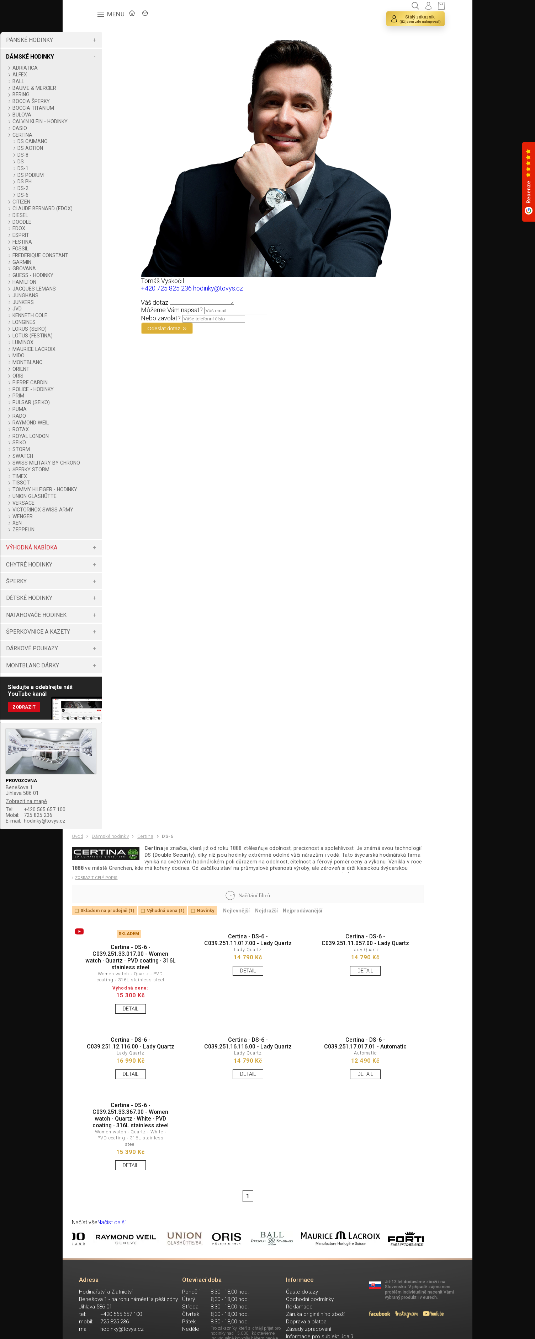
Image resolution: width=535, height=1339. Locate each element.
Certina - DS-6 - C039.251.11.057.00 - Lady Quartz (319, 987)
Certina (154, 867)
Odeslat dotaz (204, 331)
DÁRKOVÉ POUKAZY (98, 671)
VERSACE (90, 520)
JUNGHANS (92, 301)
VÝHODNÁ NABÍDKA (97, 570)
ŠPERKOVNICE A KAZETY (104, 654)
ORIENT (87, 375)
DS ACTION (96, 148)
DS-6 (89, 195)
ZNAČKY (160, 16)
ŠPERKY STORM (97, 481)
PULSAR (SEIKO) (97, 408)
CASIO (86, 128)
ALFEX (86, 74)
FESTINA (88, 247)
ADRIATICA (91, 68)
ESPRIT (87, 241)
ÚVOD (125, 16)
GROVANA (90, 274)
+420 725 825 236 (202, 288)
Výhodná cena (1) (179, 950)
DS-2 (89, 188)
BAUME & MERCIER (100, 88)
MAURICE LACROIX (100, 355)
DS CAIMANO (99, 141)
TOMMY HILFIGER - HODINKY (100, 503)
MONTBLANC (93, 368)
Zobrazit (90, 733)
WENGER (89, 539)
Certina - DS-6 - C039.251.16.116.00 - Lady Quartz (221, 1101)
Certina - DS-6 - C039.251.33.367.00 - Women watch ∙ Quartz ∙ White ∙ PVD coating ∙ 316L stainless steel (122, 1185)
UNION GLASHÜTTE (101, 513)
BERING (87, 94)
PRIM (84, 401)
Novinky (224, 950)
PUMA (86, 415)
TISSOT (87, 494)
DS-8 (89, 155)
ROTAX (87, 435)
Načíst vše (87, 1302)
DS (87, 161)
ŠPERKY (82, 604)
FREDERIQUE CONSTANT (106, 261)
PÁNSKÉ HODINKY (95, 40)
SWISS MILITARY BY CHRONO (102, 471)
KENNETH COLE (96, 321)
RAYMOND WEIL (97, 428)
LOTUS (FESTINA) (99, 341)
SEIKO (85, 448)
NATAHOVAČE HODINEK (102, 637)
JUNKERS (89, 308)
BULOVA (88, 115)
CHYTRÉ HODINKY (95, 587)
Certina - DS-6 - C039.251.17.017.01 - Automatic (320, 1101)
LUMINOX (89, 348)
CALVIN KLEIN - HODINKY (106, 121)
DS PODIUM (97, 175)
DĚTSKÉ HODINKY (95, 620)
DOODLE (88, 228)
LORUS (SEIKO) (96, 334)
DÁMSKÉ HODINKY (96, 56)
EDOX (85, 234)
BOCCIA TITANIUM (99, 108)
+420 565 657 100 (106, 836)
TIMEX (86, 487)
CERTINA (89, 135)
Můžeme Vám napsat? (208, 312)
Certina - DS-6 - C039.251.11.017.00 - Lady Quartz (221, 987)
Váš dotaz (190, 304)
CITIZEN (87, 202)
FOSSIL (87, 254)
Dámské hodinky (115, 867)
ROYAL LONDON (97, 442)
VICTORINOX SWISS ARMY (101, 529)
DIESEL (86, 221)
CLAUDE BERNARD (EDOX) (100, 211)
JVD (83, 314)
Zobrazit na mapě (94, 827)
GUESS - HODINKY (99, 281)
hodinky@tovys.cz (105, 850)
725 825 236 (99, 843)
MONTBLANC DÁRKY (98, 688)
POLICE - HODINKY (99, 395)
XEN (83, 545)
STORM (87, 455)
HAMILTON (90, 288)
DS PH (91, 181)
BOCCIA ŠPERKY (97, 101)
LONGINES (90, 328)
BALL (84, 81)
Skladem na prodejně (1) (112, 950)
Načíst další (118, 1302)
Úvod (79, 867)
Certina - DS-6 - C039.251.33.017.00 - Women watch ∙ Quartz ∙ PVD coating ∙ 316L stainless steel (122, 1002)
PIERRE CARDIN (96, 388)
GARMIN (88, 268)
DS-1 (89, 168)
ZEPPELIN (90, 552)
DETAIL (122, 1060)
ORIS (84, 381)
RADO (85, 421)
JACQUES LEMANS (100, 294)
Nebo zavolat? (197, 320)
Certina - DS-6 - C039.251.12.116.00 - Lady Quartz (122, 1101)
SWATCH (89, 462)
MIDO (85, 361)
